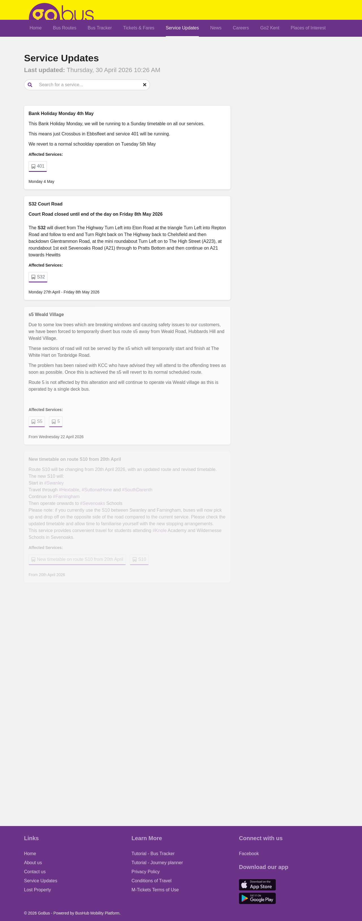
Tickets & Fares (138, 27)
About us (33, 862)
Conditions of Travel (151, 880)
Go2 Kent (269, 27)
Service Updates (182, 27)
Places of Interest (308, 27)
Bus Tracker (100, 27)
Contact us (35, 871)
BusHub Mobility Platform (97, 913)
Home (36, 27)
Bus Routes (64, 27)
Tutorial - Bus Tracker (153, 853)
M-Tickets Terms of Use (155, 889)
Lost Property (37, 889)
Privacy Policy (146, 871)
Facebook (249, 853)
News (215, 27)
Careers (241, 27)
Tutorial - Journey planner (157, 862)
